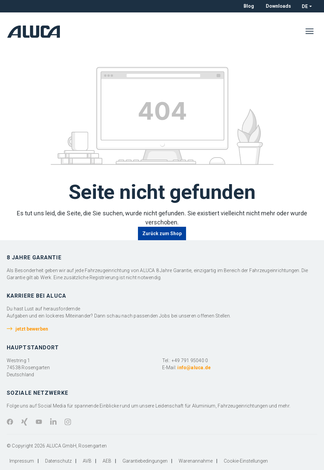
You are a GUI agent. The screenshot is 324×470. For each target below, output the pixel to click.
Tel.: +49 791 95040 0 (185, 360)
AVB (87, 461)
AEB (107, 461)
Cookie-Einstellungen (246, 461)
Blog (249, 6)
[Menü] (309, 31)
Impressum (21, 461)
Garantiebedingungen (145, 461)
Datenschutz (58, 461)
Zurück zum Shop (162, 233)
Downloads (278, 6)
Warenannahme (196, 461)
